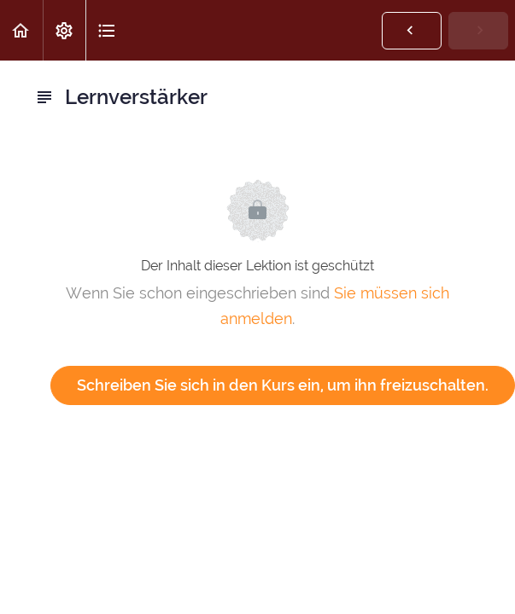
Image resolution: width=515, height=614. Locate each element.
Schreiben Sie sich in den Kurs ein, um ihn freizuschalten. (283, 385)
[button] (21, 30)
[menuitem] (64, 30)
